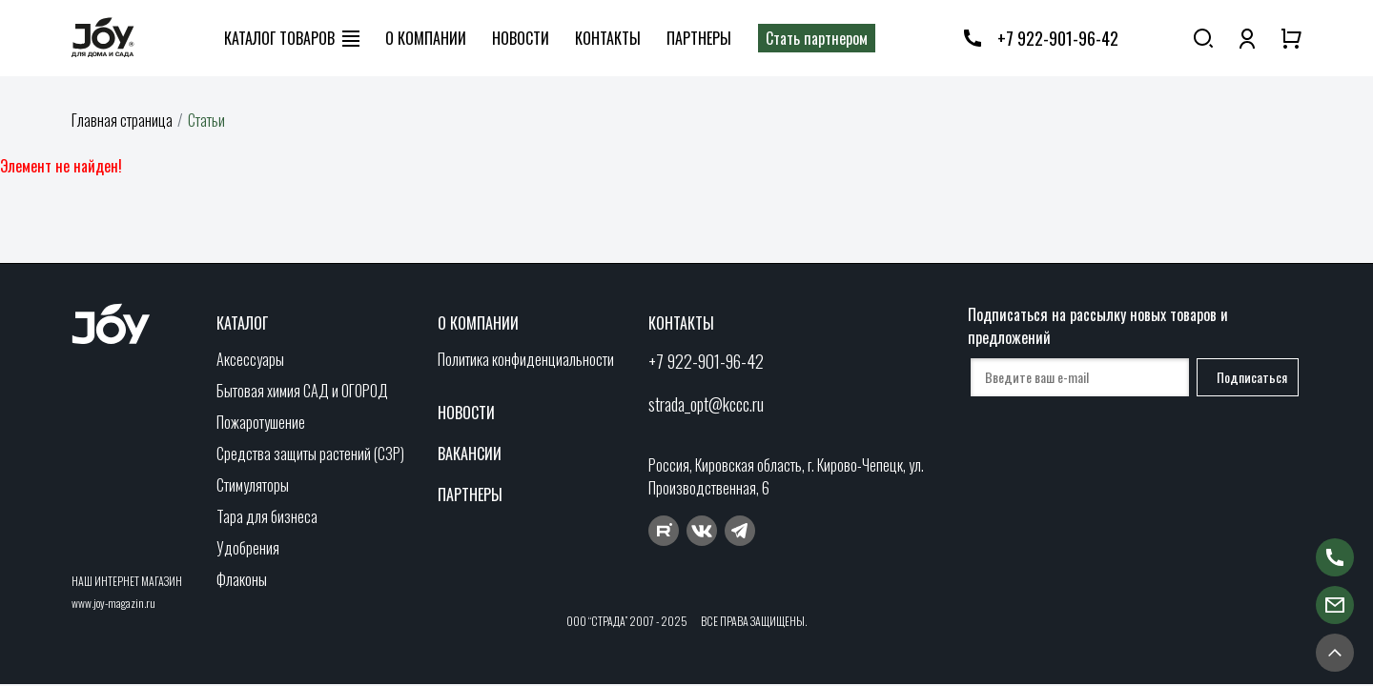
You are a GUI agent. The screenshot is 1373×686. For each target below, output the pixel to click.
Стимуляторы (252, 485)
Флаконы (241, 579)
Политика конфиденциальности (526, 359)
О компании (425, 38)
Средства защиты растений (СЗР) (310, 453)
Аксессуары (250, 359)
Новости (520, 38)
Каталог (242, 323)
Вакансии (470, 453)
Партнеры (698, 38)
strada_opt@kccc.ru (706, 404)
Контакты (608, 38)
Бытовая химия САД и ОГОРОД (302, 390)
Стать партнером (817, 38)
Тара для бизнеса (267, 516)
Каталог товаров (279, 38)
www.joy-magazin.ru (113, 603)
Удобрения (247, 547)
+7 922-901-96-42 (1057, 38)
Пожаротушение (260, 422)
